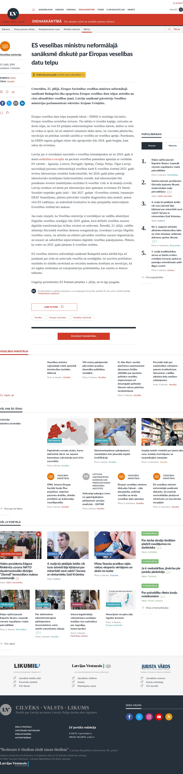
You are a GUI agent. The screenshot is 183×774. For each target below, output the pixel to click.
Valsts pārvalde (165, 196)
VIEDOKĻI (71, 10)
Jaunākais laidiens (87, 678)
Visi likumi (24, 686)
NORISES (59, 10)
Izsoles (81, 682)
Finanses (114, 575)
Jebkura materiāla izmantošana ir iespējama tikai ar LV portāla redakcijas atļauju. (43, 755)
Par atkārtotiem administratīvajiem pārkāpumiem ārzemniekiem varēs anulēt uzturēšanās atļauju (49, 621)
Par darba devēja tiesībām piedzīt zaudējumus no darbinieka (158, 544)
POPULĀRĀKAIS (151, 134)
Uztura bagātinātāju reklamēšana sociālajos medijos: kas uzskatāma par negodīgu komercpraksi (84, 621)
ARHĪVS (131, 10)
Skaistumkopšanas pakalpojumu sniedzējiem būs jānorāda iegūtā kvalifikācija (112, 454)
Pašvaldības (172, 175)
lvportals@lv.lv (85, 734)
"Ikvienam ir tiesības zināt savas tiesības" (34, 750)
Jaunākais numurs (155, 678)
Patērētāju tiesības (79, 636)
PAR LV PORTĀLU (23, 727)
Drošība (55, 637)
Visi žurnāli (152, 686)
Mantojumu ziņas (86, 686)
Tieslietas (152, 576)
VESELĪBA (5, 420)
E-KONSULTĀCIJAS (116, 10)
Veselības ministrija (10, 55)
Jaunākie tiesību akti (30, 678)
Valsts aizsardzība (14, 583)
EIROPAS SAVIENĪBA (10, 424)
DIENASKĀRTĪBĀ (87, 10)
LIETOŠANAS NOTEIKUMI (27, 731)
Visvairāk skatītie (28, 682)
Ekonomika (175, 246)
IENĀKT (179, 3)
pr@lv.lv (91, 737)
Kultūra (161, 221)
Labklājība (152, 552)
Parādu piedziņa (155, 601)
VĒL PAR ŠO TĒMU (11, 409)
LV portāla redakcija (82, 727)
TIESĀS (100, 10)
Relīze (13, 78)
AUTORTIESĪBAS (23, 738)
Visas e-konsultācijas (157, 608)
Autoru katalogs (154, 682)
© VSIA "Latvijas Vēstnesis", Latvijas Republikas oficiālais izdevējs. (35, 759)
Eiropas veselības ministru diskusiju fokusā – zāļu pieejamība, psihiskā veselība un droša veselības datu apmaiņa (132, 492)
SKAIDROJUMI (46, 10)
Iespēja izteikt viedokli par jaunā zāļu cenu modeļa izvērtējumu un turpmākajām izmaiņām (162, 454)
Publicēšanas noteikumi (48, 294)
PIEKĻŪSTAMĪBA (23, 734)
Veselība (11, 82)
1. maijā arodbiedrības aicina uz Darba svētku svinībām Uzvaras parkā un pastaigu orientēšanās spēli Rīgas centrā (167, 259)
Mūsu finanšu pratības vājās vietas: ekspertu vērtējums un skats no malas (113, 567)
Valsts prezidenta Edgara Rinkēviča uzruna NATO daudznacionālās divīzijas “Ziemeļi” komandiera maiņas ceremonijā (19, 571)
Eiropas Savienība (57, 318)
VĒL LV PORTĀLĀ (10, 522)
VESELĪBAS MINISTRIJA (14, 351)
